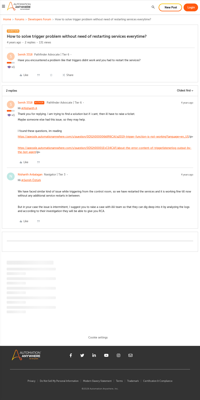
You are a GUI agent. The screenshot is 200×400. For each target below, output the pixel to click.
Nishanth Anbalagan (30, 174)
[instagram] (118, 356)
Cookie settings (98, 337)
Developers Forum (39, 19)
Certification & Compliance (157, 381)
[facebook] (71, 356)
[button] (3, 6)
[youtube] (106, 356)
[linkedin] (94, 356)
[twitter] (82, 356)
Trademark (133, 381)
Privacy (31, 381)
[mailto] (130, 356)
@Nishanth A (29, 108)
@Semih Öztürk (31, 180)
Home (7, 19)
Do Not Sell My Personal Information (59, 381)
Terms (119, 381)
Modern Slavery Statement (97, 381)
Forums (19, 19)
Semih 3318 (25, 54)
